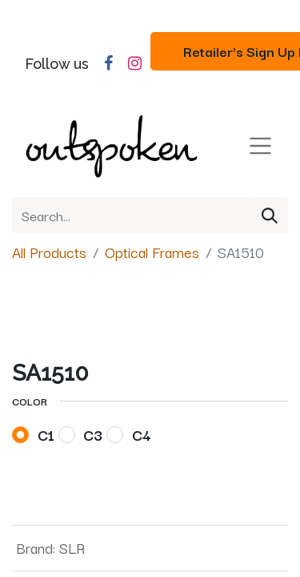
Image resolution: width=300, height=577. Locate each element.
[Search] (269, 215)
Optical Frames (152, 251)
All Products (49, 251)
